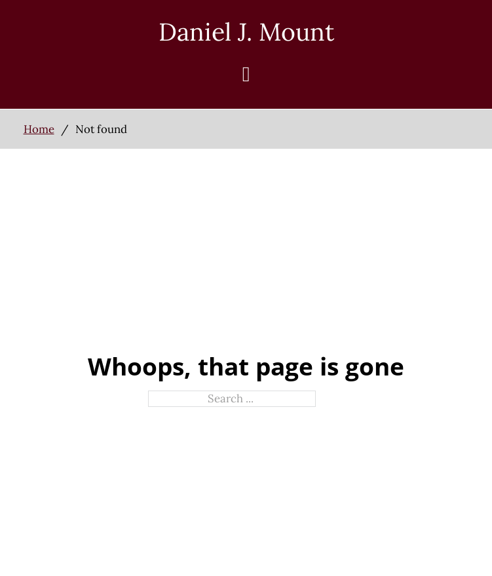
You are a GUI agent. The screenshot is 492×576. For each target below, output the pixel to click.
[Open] (246, 74)
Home (39, 129)
